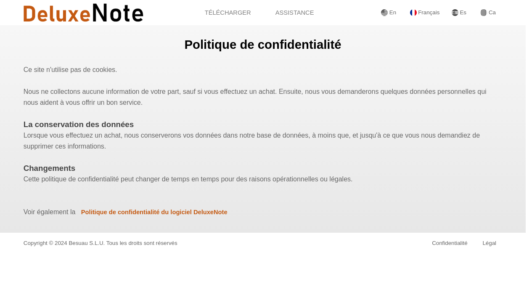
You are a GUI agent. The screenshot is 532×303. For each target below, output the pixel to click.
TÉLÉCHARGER (228, 12)
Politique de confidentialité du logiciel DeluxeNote (154, 212)
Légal (489, 243)
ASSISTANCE (294, 12)
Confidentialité (449, 243)
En (388, 12)
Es (459, 12)
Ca (488, 12)
